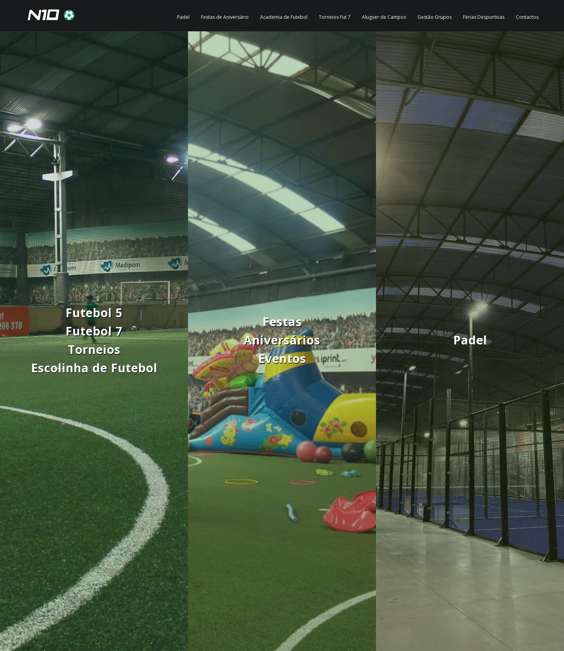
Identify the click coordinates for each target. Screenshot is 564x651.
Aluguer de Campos (384, 17)
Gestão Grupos (435, 17)
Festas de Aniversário (225, 17)
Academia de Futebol (283, 17)
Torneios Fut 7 (335, 17)
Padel (183, 17)
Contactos (527, 17)
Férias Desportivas (483, 17)
